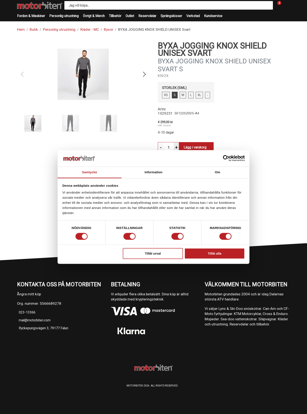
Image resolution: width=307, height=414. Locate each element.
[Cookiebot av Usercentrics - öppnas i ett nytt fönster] (226, 158)
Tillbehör (115, 16)
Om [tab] (217, 172)
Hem (21, 29)
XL (199, 95)
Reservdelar (147, 16)
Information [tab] (153, 172)
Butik (34, 29)
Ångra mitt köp (29, 294)
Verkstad (193, 16)
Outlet (130, 16)
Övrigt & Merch (94, 16)
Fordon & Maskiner (31, 16)
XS (166, 95)
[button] (144, 74)
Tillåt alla (214, 253)
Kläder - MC (89, 29)
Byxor (108, 29)
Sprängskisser (171, 16)
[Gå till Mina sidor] (285, 5)
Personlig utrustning (64, 16)
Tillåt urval (153, 253)
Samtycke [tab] (89, 172)
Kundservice (213, 16)
